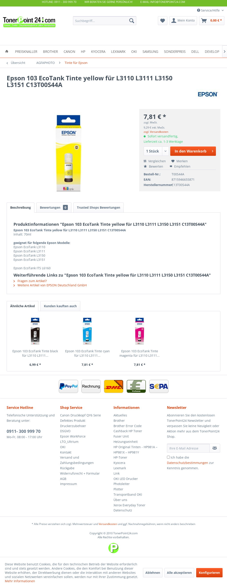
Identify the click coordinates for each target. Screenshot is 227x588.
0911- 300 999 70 (24, 431)
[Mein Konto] (183, 20)
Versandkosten (108, 524)
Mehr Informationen (20, 581)
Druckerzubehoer (73, 426)
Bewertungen (54, 207)
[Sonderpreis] (174, 51)
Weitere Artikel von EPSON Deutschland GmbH (50, 285)
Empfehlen (180, 166)
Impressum (68, 484)
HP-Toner (120, 457)
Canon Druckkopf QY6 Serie (80, 415)
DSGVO (65, 431)
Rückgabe (67, 468)
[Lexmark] (118, 51)
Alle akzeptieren (179, 572)
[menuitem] (105, 20)
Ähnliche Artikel (22, 306)
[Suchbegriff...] (105, 20)
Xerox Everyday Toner (129, 505)
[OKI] (134, 51)
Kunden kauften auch (60, 306)
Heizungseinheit (126, 442)
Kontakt (65, 452)
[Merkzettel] (162, 20)
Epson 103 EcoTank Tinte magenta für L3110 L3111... (139, 353)
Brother (119, 420)
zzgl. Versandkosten (156, 132)
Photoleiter (122, 484)
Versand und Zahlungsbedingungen (77, 460)
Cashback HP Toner (128, 431)
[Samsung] (150, 51)
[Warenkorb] (211, 20)
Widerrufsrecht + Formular (80, 473)
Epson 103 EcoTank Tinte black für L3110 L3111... (35, 353)
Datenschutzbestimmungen (187, 463)
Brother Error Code (128, 426)
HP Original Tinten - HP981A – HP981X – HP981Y (135, 449)
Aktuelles (120, 415)
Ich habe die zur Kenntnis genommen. (190, 462)
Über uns (120, 500)
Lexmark (120, 468)
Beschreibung (20, 207)
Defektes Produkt (72, 420)
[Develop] (212, 51)
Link (116, 473)
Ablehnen (152, 572)
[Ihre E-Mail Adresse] (188, 448)
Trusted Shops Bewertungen (98, 207)
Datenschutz (123, 510)
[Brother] (50, 51)
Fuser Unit (121, 436)
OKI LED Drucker (126, 479)
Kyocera (119, 463)
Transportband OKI (128, 494)
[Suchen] (131, 20)
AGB (63, 479)
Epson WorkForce (73, 436)
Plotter (118, 489)
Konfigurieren (209, 572)
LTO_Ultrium (69, 442)
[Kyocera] (98, 51)
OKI (62, 447)
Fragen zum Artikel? (30, 281)
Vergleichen (155, 161)
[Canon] (69, 51)
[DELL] (195, 51)
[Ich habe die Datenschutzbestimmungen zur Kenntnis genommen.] (168, 457)
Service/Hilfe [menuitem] (209, 10)
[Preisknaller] (26, 51)
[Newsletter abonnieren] (214, 448)
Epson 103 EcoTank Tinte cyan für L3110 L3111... (87, 353)
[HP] (83, 51)
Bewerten (154, 166)
